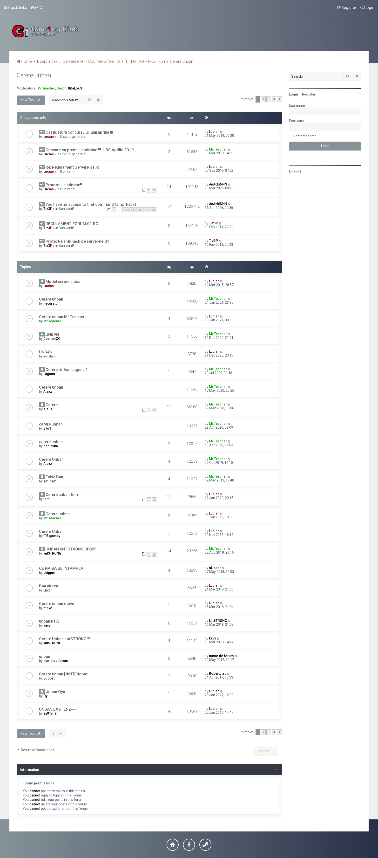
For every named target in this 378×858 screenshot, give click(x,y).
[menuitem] (36, 7)
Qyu (46, 696)
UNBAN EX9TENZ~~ (57, 709)
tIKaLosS (75, 88)
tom (46, 499)
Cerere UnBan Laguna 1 (67, 369)
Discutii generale (72, 136)
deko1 (62, 88)
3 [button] (269, 99)
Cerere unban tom (62, 494)
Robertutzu (217, 673)
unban (44, 656)
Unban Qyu (55, 691)
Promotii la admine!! (64, 184)
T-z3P (47, 209)
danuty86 (50, 446)
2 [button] (263, 99)
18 (153, 210)
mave (47, 608)
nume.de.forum (55, 661)
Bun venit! (67, 171)
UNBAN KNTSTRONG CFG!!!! (71, 549)
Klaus (47, 409)
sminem (49, 481)
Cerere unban (34, 75)
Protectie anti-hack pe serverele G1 (77, 241)
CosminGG (52, 339)
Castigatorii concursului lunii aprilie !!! (79, 132)
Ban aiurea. (49, 585)
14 (125, 210)
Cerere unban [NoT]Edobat (63, 674)
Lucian (48, 136)
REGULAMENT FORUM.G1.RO (72, 223)
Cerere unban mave (56, 603)
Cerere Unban (51, 459)
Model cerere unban (63, 281)
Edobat (48, 678)
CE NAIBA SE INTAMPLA (61, 568)
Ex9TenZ (50, 713)
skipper (49, 573)
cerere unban (51, 424)
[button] (279, 99)
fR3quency (51, 536)
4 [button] (274, 99)
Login (293, 94)
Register (309, 94)
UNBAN (52, 334)
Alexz (47, 391)
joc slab (49, 356)
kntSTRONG (52, 553)
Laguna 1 (50, 374)
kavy (46, 625)
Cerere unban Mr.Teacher (61, 316)
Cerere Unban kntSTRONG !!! (64, 638)
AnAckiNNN (218, 184)
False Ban (54, 476)
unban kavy (49, 621)
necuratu (50, 303)
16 (139, 210)
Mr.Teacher (46, 88)
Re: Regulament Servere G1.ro (73, 167)
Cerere (52, 404)
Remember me (305, 136)
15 (132, 210)
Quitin (48, 590)
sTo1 (47, 428)
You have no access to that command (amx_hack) (91, 204)
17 (146, 210)
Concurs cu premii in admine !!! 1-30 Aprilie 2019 (90, 149)
